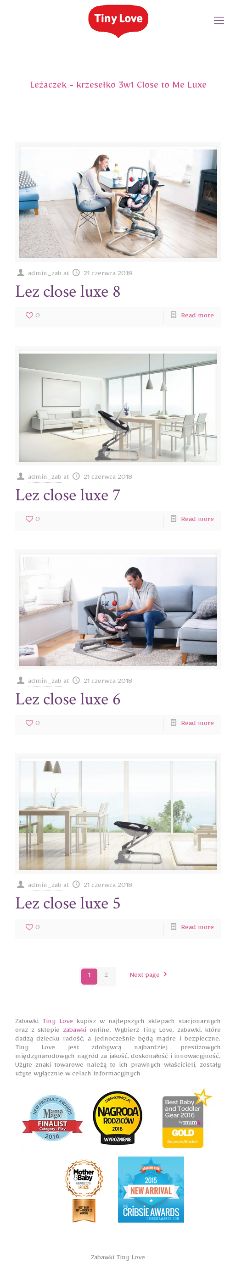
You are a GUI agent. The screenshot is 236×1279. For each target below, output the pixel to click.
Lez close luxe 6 (68, 699)
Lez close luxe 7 (68, 495)
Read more (197, 317)
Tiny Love (57, 1023)
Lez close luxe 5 (68, 903)
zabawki (74, 1031)
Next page (150, 976)
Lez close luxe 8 (68, 291)
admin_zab (45, 275)
